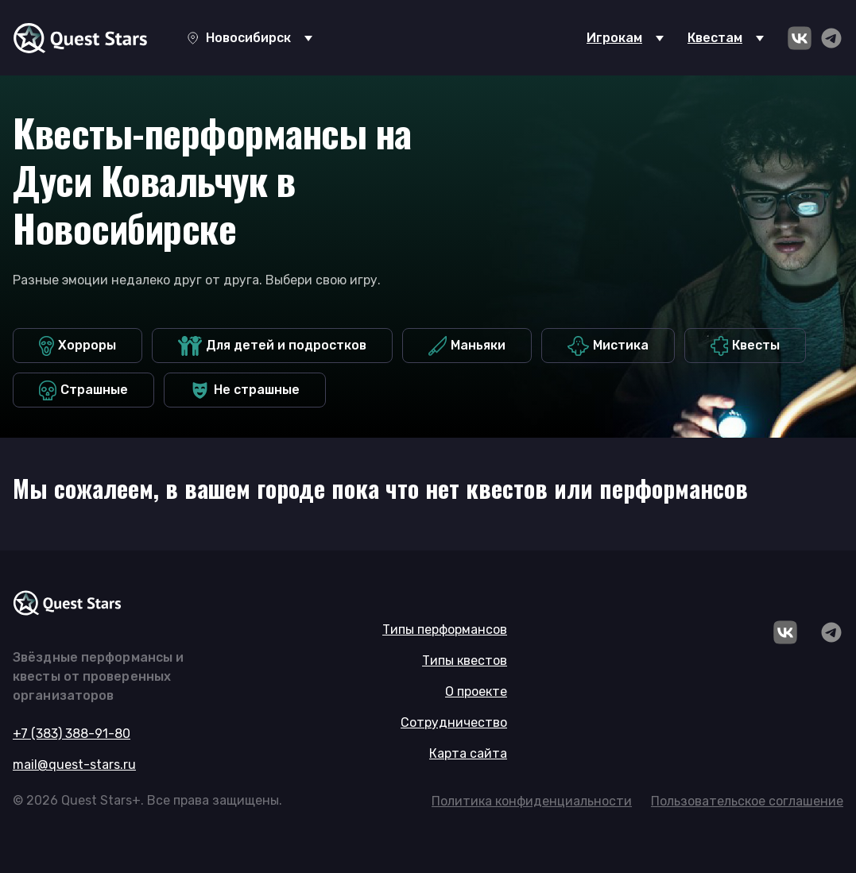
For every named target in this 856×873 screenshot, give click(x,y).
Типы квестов (464, 660)
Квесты (745, 346)
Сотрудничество (454, 722)
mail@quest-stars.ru (74, 764)
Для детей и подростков (272, 346)
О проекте (476, 691)
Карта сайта (468, 753)
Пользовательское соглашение (747, 801)
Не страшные (245, 390)
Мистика (608, 346)
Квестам (715, 37)
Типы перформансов (444, 629)
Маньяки (466, 346)
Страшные (83, 390)
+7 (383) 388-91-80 (71, 733)
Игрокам (614, 37)
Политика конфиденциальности (532, 801)
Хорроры (77, 346)
